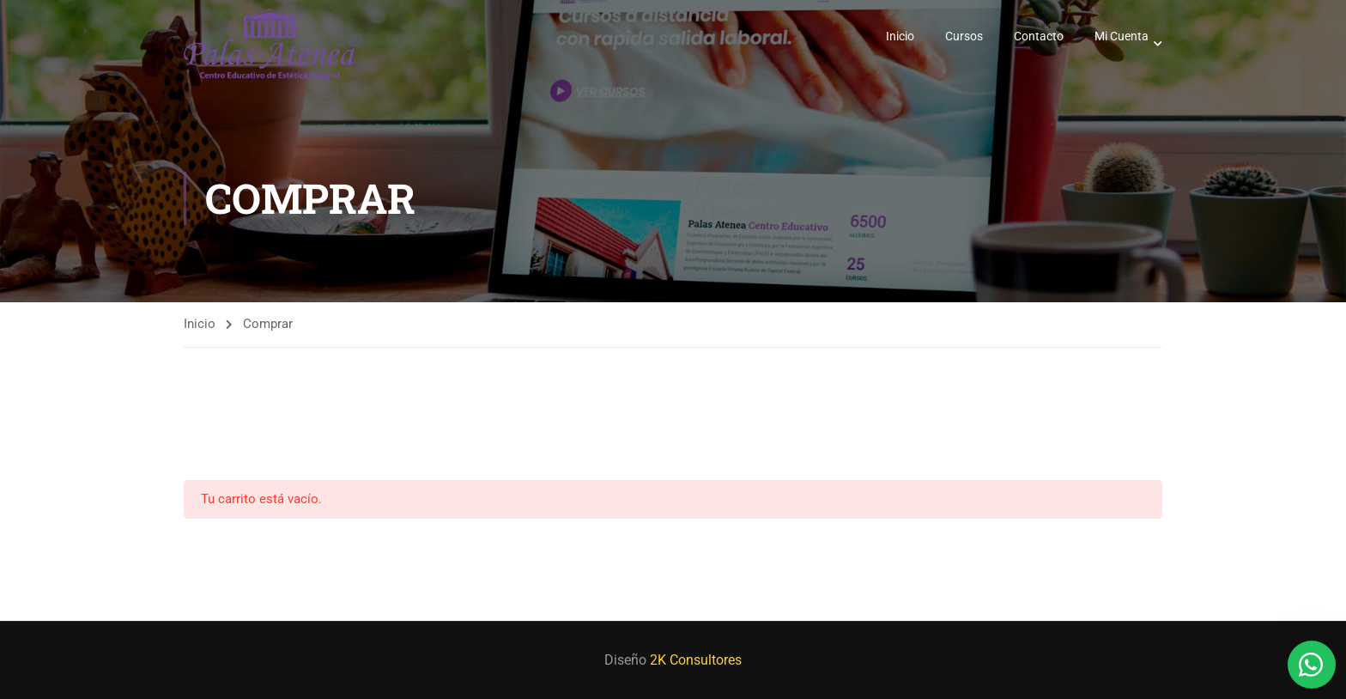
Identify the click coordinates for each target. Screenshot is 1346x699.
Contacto (1039, 37)
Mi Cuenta (1121, 37)
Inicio (900, 37)
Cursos (964, 37)
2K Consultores (696, 660)
